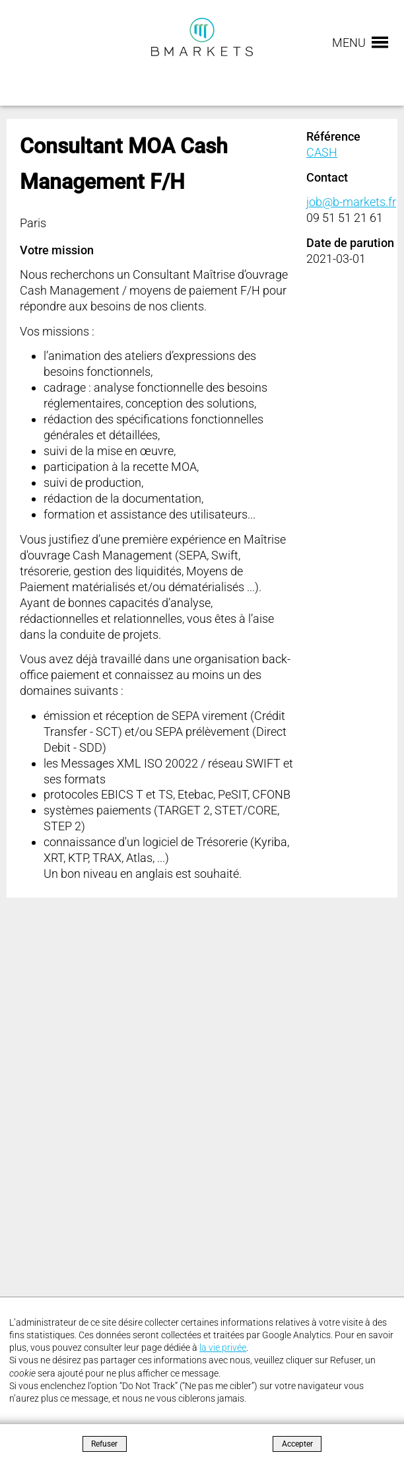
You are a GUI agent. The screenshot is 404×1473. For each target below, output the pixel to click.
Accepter (297, 1444)
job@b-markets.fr (351, 202)
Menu (349, 43)
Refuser (104, 1444)
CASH (321, 152)
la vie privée (222, 1347)
